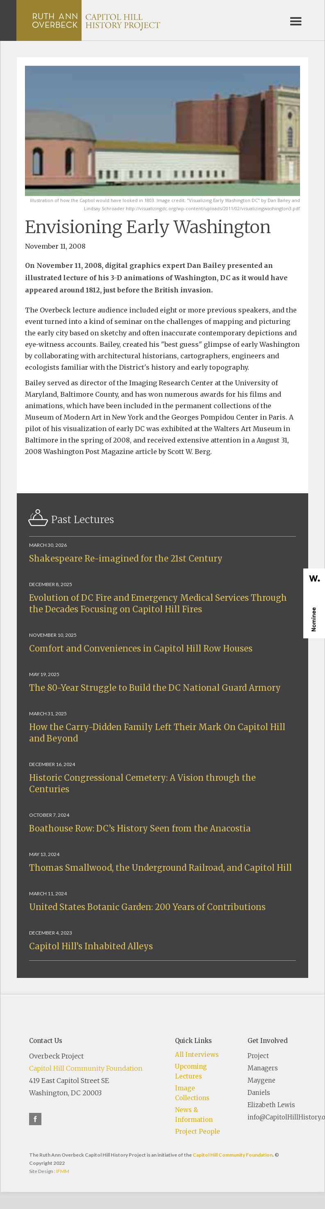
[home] (96, 20)
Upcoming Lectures (191, 1071)
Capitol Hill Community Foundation (86, 1068)
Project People (197, 1131)
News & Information (194, 1115)
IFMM (62, 1171)
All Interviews (197, 1054)
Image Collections (192, 1093)
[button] (296, 20)
